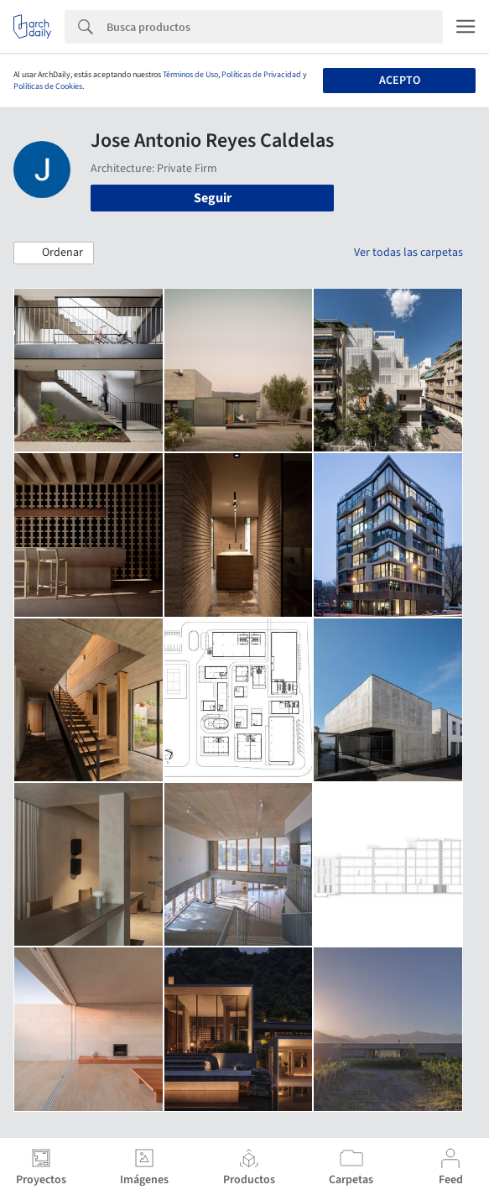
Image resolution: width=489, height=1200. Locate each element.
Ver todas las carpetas (408, 252)
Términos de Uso (190, 75)
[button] (53, 253)
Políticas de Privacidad (261, 75)
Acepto (399, 80)
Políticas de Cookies (47, 86)
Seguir (212, 198)
